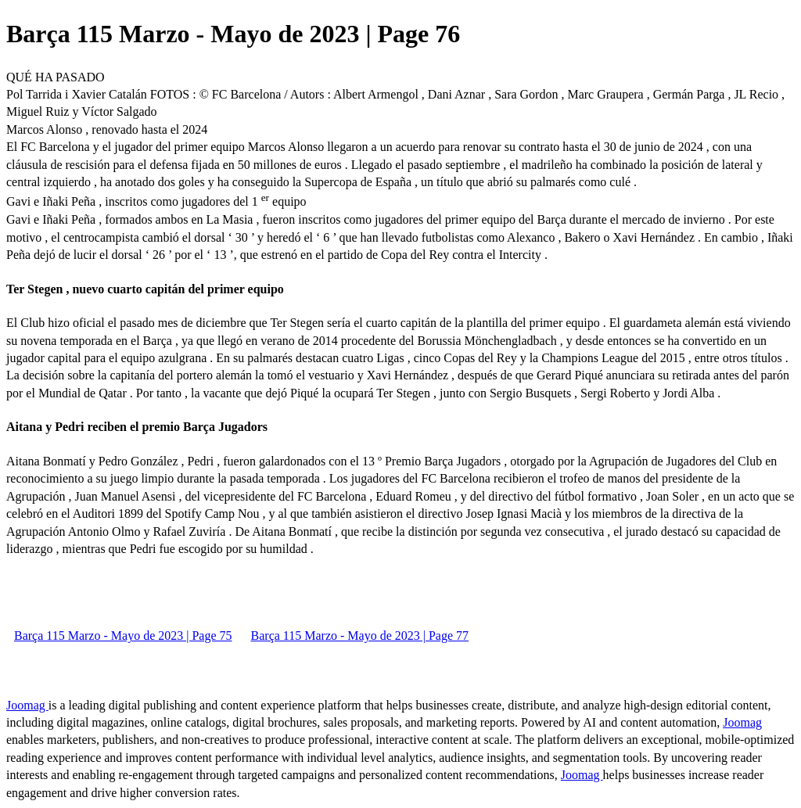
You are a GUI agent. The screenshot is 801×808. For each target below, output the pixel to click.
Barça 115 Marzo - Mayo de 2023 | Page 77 (360, 635)
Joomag (27, 705)
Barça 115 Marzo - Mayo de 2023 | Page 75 (123, 635)
